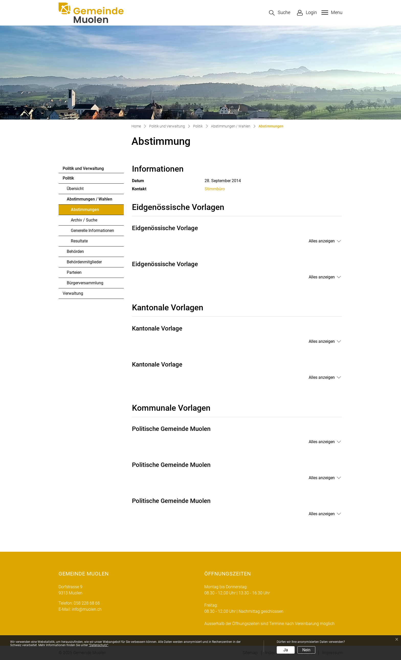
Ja (285, 649)
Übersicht (75, 188)
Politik (68, 178)
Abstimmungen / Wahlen (89, 199)
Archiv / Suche (84, 220)
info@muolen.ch (87, 609)
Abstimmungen (85, 211)
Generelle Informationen (92, 230)
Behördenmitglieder (84, 262)
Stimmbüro (215, 188)
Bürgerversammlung (85, 282)
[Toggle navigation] (331, 12)
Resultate (79, 241)
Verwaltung (73, 293)
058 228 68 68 (87, 603)
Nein (306, 649)
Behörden (75, 251)
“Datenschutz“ (98, 645)
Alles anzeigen (322, 241)
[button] (280, 13)
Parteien (74, 272)
